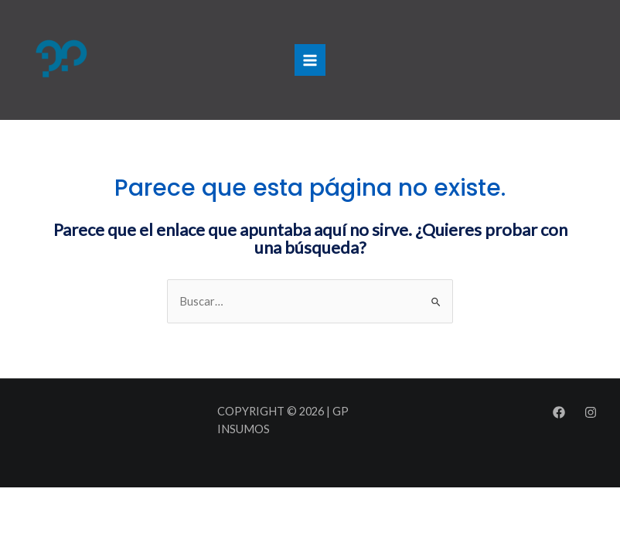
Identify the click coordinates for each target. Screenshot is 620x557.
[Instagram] (590, 412)
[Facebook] (559, 412)
